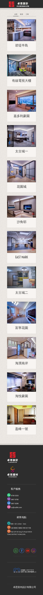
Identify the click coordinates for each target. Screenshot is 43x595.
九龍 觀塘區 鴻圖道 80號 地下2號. (21, 528)
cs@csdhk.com (16, 507)
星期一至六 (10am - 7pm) (18, 524)
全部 (15, 14)
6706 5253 (15, 496)
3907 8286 (15, 503)
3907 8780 (15, 499)
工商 (27, 14)
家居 (21, 14)
